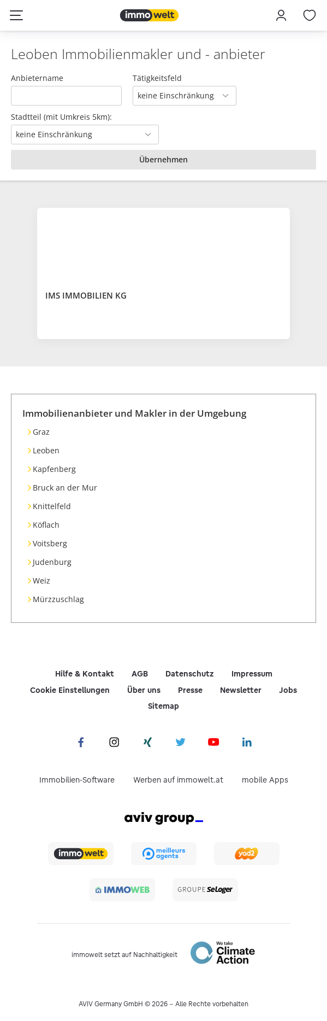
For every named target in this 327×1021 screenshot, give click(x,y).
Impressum (251, 674)
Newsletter (240, 690)
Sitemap (163, 706)
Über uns (143, 690)
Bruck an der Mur (65, 487)
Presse (190, 690)
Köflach (46, 525)
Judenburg (52, 562)
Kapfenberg (54, 469)
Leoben (46, 450)
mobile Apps (265, 780)
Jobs (288, 690)
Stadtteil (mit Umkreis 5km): (61, 117)
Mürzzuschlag (58, 599)
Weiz (41, 580)
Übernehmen (163, 159)
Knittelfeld (52, 506)
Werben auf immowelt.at (178, 780)
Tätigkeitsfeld (157, 78)
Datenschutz (189, 674)
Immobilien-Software (77, 780)
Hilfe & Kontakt (84, 674)
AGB (140, 674)
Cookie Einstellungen (70, 690)
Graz (41, 432)
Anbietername (37, 78)
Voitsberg (50, 543)
